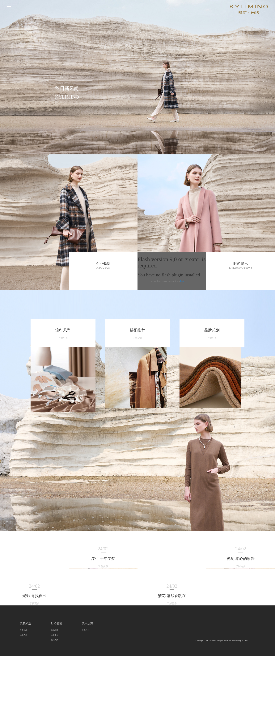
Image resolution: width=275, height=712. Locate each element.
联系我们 (85, 630)
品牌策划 (54, 635)
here (182, 281)
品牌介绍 (23, 635)
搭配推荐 (54, 630)
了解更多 (63, 338)
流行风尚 (54, 640)
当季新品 (23, 630)
